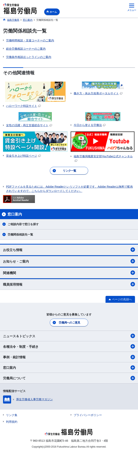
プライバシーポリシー (88, 415)
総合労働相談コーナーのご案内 (26, 48)
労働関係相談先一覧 (20, 234)
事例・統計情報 (69, 357)
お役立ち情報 (69, 249)
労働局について (69, 378)
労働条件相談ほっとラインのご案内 (28, 57)
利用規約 (11, 421)
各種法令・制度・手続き (69, 346)
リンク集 (11, 415)
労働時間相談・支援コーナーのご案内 (30, 40)
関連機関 (69, 272)
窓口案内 (69, 367)
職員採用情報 (69, 284)
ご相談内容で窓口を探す (23, 224)
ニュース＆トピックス (69, 336)
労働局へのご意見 (69, 322)
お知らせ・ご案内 (69, 261)
